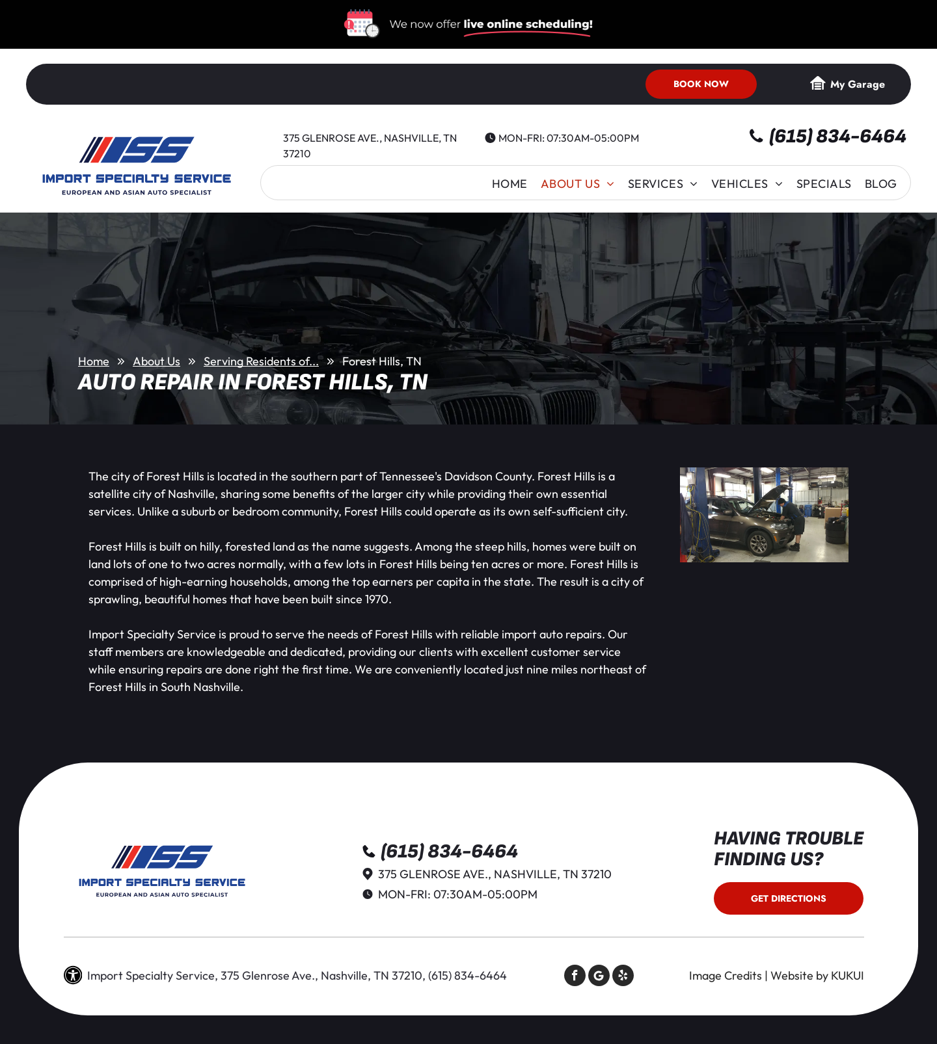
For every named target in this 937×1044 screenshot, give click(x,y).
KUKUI (847, 975)
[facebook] (575, 977)
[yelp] (623, 977)
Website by (799, 975)
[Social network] (599, 977)
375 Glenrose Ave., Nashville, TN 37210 (495, 874)
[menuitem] (509, 184)
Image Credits (725, 975)
